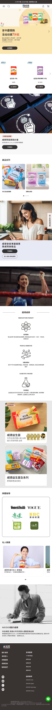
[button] (9, 6)
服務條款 (28, 670)
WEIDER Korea (30, 691)
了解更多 (9, 147)
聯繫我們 (5, 667)
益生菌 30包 (13, 78)
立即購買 (9, 48)
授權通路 (5, 660)
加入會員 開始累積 (9, 256)
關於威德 (5, 652)
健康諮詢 (5, 663)
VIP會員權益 (29, 655)
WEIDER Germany (31, 687)
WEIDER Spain (30, 683)
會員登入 (5, 656)
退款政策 (28, 663)
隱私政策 (28, 666)
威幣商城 (28, 659)
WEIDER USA (29, 680)
